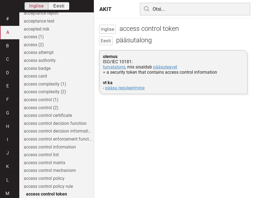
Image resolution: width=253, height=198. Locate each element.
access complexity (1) (45, 84)
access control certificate (48, 115)
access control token (46, 194)
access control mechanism (50, 170)
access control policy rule (48, 186)
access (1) (34, 36)
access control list (41, 154)
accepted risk (36, 29)
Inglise (36, 6)
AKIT (105, 9)
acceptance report (41, 13)
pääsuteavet (165, 67)
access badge (37, 68)
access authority (40, 60)
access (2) (34, 44)
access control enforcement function (59, 139)
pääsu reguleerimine (125, 87)
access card (35, 76)
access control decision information (58, 131)
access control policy (44, 178)
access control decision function (55, 123)
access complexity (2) (45, 91)
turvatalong (114, 67)
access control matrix (44, 162)
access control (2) (41, 107)
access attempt (39, 52)
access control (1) (41, 99)
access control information (50, 147)
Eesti (59, 6)
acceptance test (39, 21)
